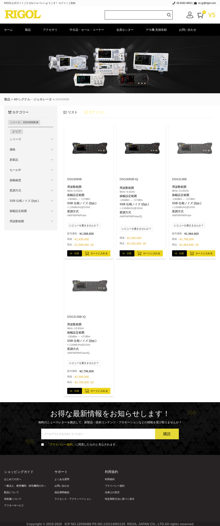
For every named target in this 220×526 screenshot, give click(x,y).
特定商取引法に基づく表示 (119, 499)
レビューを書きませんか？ (84, 225)
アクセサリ (50, 29)
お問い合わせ (187, 29)
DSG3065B (74, 179)
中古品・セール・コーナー (87, 29)
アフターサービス (14, 505)
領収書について (12, 499)
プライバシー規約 (115, 485)
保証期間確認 (61, 492)
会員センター (125, 29)
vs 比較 (74, 253)
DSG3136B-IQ (76, 316)
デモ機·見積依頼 (156, 29)
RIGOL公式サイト (14, 3)
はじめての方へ (12, 479)
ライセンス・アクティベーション (72, 499)
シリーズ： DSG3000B (24, 122)
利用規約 (110, 479)
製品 (28, 29)
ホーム (8, 29)
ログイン (63, 3)
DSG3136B (179, 179)
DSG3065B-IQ (129, 179)
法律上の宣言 (112, 492)
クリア (16, 131)
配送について (11, 492)
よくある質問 (61, 479)
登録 (72, 3)
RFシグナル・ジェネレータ (33, 99)
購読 (167, 434)
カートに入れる (96, 252)
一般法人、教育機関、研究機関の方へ (25, 485)
